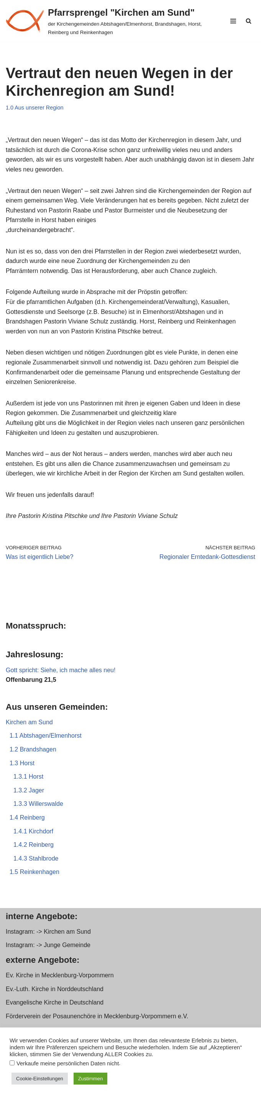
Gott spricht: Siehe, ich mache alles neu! (60, 670)
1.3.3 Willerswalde (38, 803)
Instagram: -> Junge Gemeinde (48, 945)
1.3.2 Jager (28, 790)
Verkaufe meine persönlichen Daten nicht (67, 1063)
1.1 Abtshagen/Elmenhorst (46, 735)
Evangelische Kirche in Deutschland (54, 1002)
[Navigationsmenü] (233, 21)
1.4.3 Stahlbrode (35, 858)
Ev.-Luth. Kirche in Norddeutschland (54, 989)
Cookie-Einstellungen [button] (39, 1078)
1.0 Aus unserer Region (34, 108)
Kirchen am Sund (29, 722)
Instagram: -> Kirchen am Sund (48, 931)
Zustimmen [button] (90, 1078)
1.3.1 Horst (28, 776)
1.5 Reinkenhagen (34, 872)
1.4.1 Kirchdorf (33, 831)
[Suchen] (248, 21)
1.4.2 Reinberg (33, 844)
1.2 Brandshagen (33, 749)
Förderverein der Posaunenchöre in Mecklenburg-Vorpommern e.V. (97, 1016)
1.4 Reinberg (27, 817)
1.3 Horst (22, 763)
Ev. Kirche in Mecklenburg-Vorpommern (60, 975)
